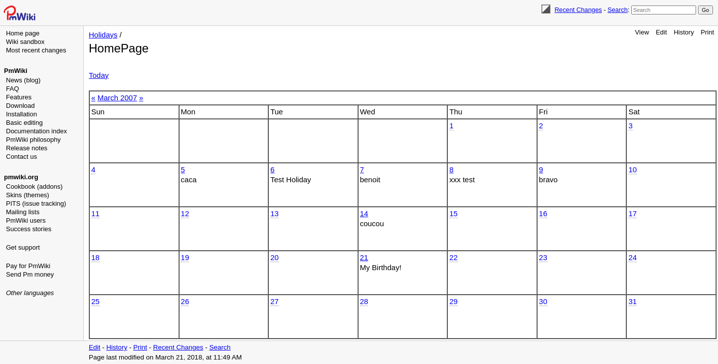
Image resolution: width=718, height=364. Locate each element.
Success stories (28, 229)
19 (185, 257)
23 (543, 257)
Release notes (26, 148)
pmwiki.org (21, 177)
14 (364, 213)
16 (543, 213)
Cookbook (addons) (34, 186)
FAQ (12, 88)
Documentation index (36, 131)
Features (18, 97)
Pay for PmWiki (28, 266)
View (642, 32)
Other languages (30, 293)
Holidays (103, 34)
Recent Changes (578, 9)
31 (632, 301)
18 (95, 257)
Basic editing (24, 122)
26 (185, 301)
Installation (21, 114)
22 (453, 257)
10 (632, 169)
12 (185, 213)
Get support (23, 247)
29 (453, 301)
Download (20, 105)
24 (632, 257)
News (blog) (23, 80)
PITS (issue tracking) (36, 203)
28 (364, 301)
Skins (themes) (27, 195)
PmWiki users (25, 220)
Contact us (21, 156)
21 (364, 257)
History (684, 32)
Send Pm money (30, 274)
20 (274, 257)
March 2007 (117, 97)
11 (95, 213)
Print (707, 32)
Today (99, 75)
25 (95, 301)
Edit (661, 32)
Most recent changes (36, 50)
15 (453, 213)
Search (617, 9)
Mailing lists (22, 212)
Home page (22, 33)
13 (274, 213)
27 (274, 301)
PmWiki (15, 70)
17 (632, 213)
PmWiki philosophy (33, 139)
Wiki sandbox (25, 41)
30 (543, 301)
